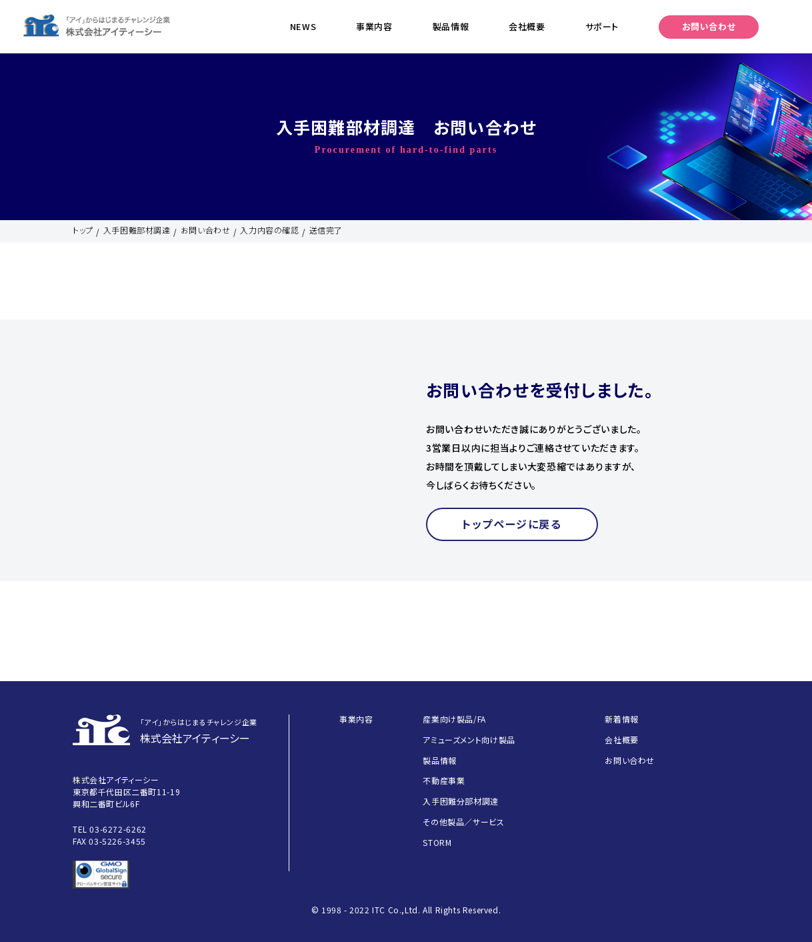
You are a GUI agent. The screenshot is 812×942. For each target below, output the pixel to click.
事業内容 (374, 26)
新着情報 (621, 719)
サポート (602, 26)
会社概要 (527, 26)
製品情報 (451, 26)
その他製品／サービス (463, 821)
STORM (437, 842)
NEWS (303, 26)
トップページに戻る (511, 524)
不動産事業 (444, 780)
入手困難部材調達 (137, 229)
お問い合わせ (709, 26)
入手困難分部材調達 (460, 801)
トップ (83, 229)
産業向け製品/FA (454, 719)
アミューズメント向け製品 (469, 739)
